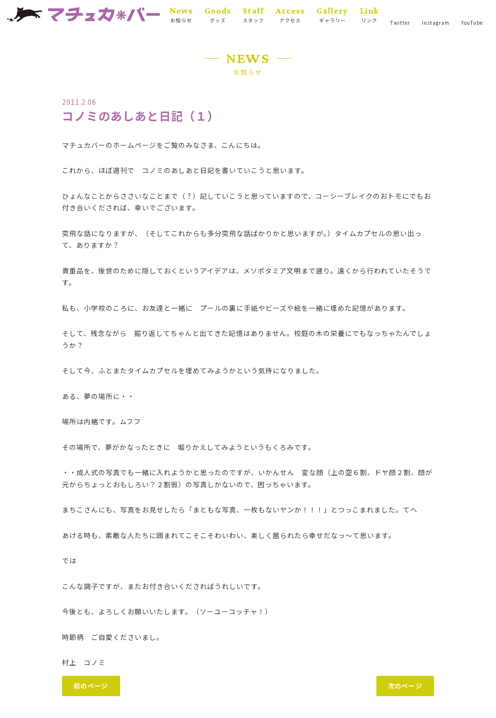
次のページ (405, 685)
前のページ (91, 685)
